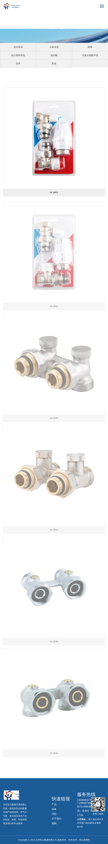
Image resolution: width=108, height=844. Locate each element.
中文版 (99, 15)
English (98, 21)
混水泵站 (18, 47)
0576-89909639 (85, 806)
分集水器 (54, 47)
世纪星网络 (84, 840)
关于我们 (56, 818)
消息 (54, 814)
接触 (54, 823)
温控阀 (54, 55)
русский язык (96, 26)
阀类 (90, 47)
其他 (54, 63)
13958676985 (85, 803)
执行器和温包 (18, 55)
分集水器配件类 (90, 55)
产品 (54, 804)
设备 (54, 809)
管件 (18, 63)
